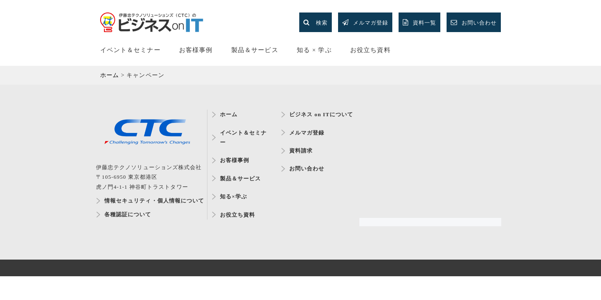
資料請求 (301, 151)
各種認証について (128, 214)
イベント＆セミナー (130, 50)
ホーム (228, 114)
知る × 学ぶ (314, 50)
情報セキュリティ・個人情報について (151, 201)
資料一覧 (419, 22)
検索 (315, 22)
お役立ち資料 (370, 50)
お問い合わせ (474, 22)
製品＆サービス (254, 50)
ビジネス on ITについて (321, 114)
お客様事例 (195, 50)
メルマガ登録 (365, 22)
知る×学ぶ (233, 196)
